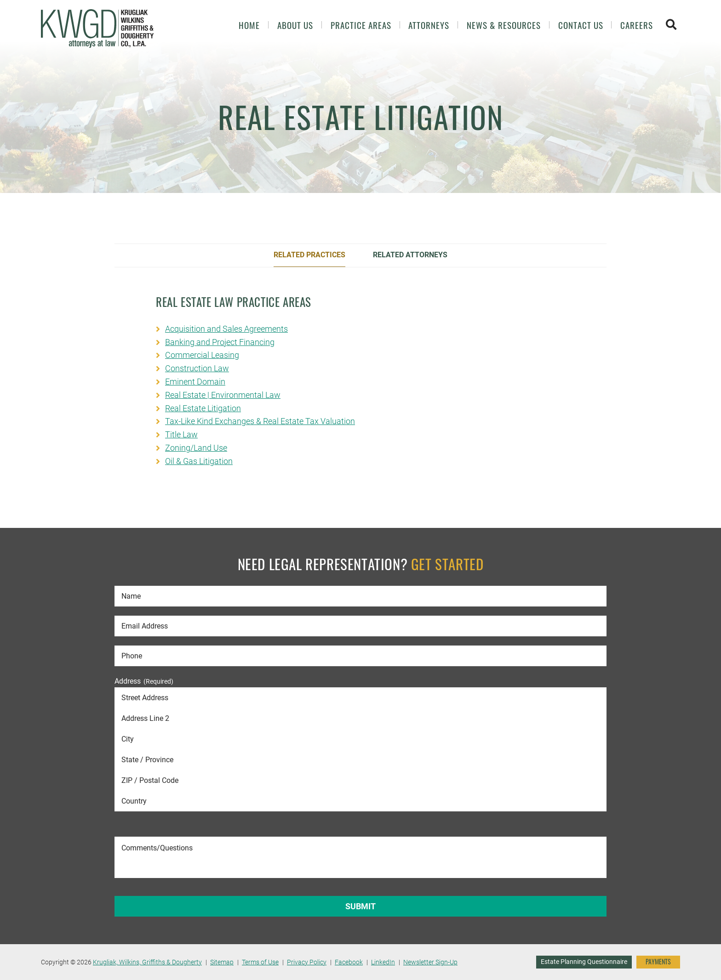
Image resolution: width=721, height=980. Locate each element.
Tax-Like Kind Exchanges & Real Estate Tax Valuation (260, 421)
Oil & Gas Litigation (199, 461)
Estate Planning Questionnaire (584, 961)
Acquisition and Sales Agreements (226, 329)
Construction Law (197, 368)
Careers (636, 25)
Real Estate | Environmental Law (222, 395)
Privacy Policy (306, 962)
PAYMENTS (658, 961)
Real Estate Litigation (203, 408)
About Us (295, 25)
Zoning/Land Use (196, 448)
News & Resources (504, 25)
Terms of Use (260, 962)
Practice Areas (361, 25)
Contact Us (580, 25)
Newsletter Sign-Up (430, 962)
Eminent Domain (195, 381)
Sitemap (222, 962)
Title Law (181, 434)
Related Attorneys (410, 254)
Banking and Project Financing (220, 342)
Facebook (349, 962)
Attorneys (428, 25)
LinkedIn (383, 962)
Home (249, 25)
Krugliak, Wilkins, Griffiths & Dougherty (147, 962)
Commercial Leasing (202, 355)
